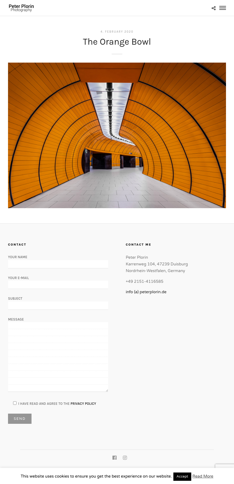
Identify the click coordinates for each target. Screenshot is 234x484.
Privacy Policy (83, 404)
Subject (58, 301)
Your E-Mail (58, 281)
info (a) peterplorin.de (146, 291)
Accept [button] (182, 476)
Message (58, 355)
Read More (202, 476)
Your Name (58, 260)
